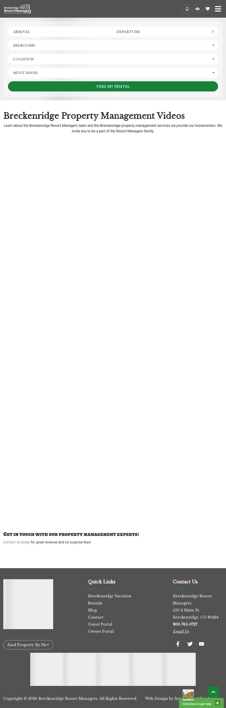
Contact (95, 617)
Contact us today (16, 542)
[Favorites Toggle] (207, 9)
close (217, 703)
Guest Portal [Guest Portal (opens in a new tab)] (100, 624)
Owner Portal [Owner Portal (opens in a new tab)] (101, 631)
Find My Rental (113, 86)
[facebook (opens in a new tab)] (178, 644)
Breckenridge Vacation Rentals (109, 599)
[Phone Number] (187, 8)
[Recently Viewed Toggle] (197, 9)
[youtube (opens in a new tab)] (201, 644)
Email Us (181, 631)
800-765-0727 (185, 624)
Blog (92, 610)
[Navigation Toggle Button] (218, 8)
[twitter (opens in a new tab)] (190, 644)
